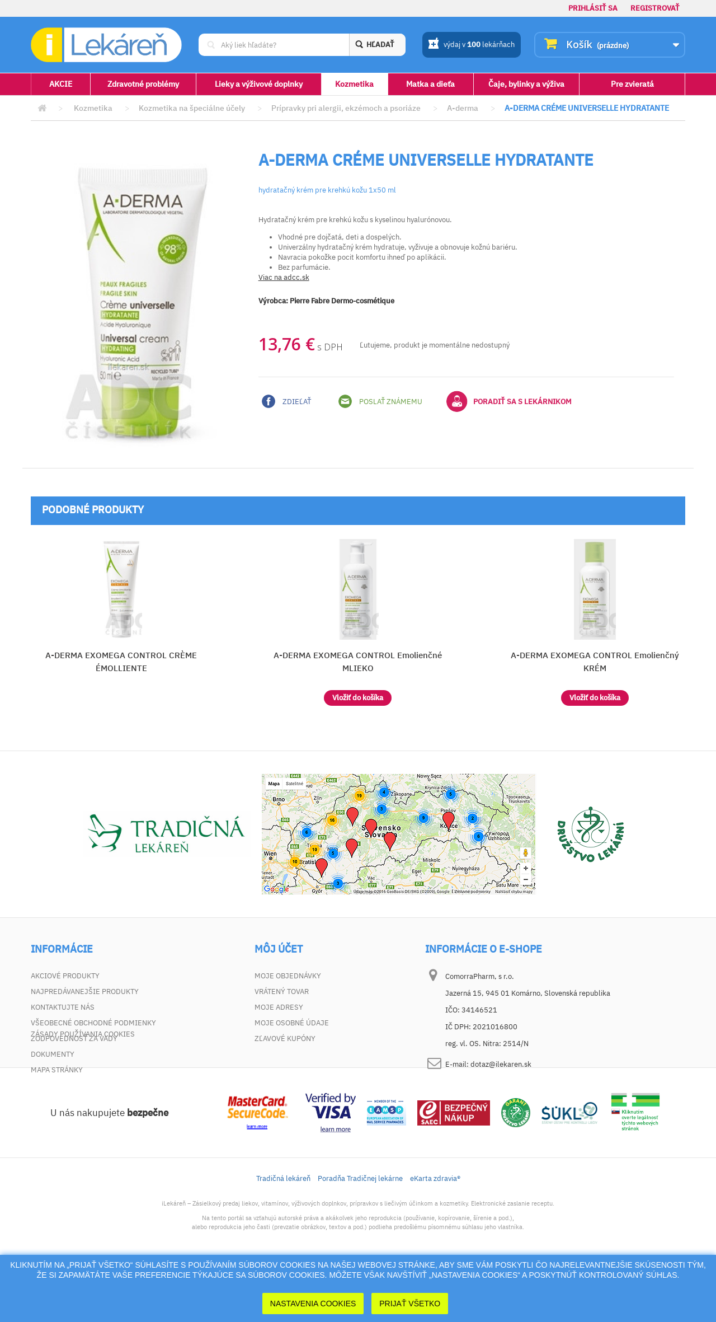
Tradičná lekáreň (283, 1230)
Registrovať (655, 8)
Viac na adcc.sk (283, 277)
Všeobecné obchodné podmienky (93, 1023)
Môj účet (279, 949)
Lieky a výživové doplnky (259, 84)
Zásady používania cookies (83, 1085)
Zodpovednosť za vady (74, 1038)
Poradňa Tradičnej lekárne (360, 1230)
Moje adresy (279, 1007)
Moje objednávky (288, 976)
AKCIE (60, 84)
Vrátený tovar (282, 991)
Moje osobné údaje (292, 1023)
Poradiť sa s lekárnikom (509, 401)
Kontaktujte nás (63, 1007)
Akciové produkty (65, 976)
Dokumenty (52, 1054)
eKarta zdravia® (435, 1230)
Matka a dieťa (430, 84)
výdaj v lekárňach (471, 45)
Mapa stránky (57, 1070)
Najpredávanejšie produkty (85, 991)
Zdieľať (286, 401)
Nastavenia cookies (313, 1303)
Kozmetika (354, 84)
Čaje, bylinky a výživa (526, 84)
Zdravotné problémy (143, 84)
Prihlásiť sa (593, 8)
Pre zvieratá (632, 84)
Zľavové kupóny (285, 1038)
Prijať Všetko (409, 1303)
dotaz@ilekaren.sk (500, 1064)
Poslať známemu (380, 401)
